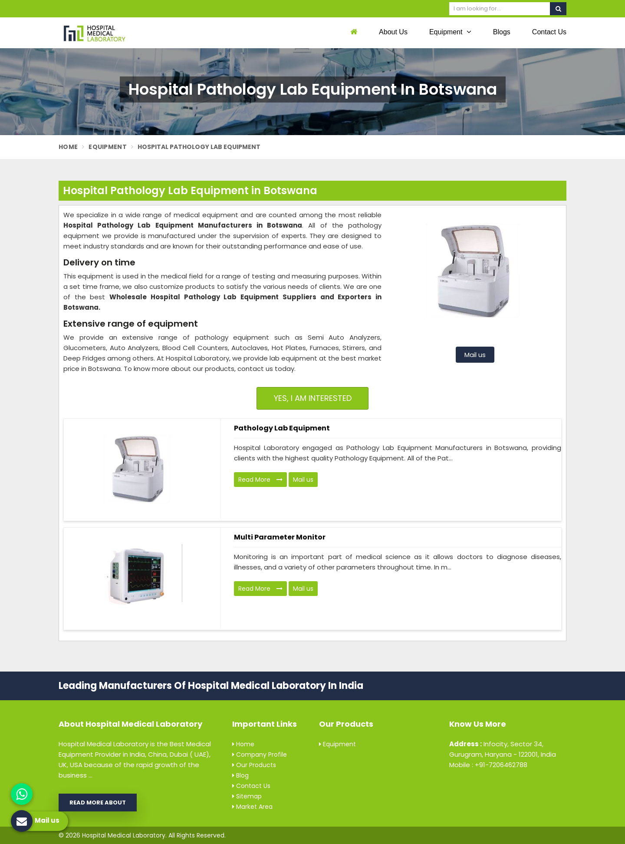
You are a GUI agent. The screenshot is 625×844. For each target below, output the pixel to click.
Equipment (450, 32)
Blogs (501, 32)
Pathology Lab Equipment (282, 428)
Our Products (254, 765)
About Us (393, 32)
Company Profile (259, 754)
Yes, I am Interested (313, 398)
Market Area (252, 806)
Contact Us (549, 32)
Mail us (475, 354)
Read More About (97, 802)
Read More (260, 479)
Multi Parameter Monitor (280, 537)
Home (68, 146)
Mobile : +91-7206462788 (488, 764)
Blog (240, 775)
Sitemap (247, 796)
